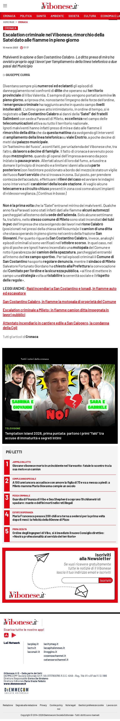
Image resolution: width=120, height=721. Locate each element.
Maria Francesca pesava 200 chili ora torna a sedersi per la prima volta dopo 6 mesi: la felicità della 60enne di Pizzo (58, 517)
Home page (8, 22)
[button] (113, 24)
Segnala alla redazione (26, 705)
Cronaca (23, 22)
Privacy (43, 705)
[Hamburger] (5, 6)
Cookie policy (56, 705)
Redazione (8, 705)
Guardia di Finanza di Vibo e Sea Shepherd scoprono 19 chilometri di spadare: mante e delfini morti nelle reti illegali (56, 501)
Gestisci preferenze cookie (91, 705)
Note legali (70, 705)
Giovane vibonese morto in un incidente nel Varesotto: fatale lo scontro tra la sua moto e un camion (62, 467)
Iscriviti (105, 580)
